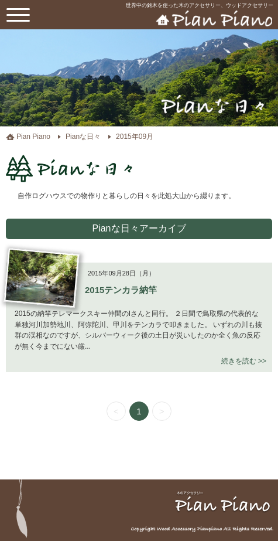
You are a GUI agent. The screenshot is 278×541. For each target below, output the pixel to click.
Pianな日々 (83, 136)
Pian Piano (33, 136)
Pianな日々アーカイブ (139, 228)
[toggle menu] (18, 14)
